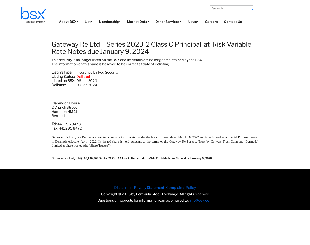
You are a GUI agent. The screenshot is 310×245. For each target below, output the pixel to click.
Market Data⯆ (138, 22)
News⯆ (193, 22)
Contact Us (233, 22)
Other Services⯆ (168, 22)
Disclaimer (123, 188)
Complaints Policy (181, 188)
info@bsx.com (201, 200)
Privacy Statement (149, 188)
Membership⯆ (110, 22)
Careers (211, 22)
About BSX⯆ (69, 22)
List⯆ (89, 22)
